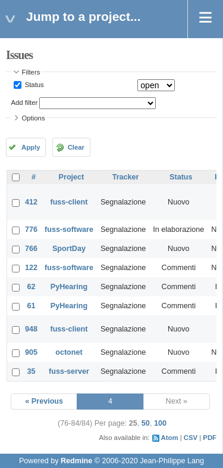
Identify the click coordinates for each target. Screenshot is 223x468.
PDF (209, 437)
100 (160, 423)
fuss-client (68, 202)
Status (33, 84)
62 (31, 287)
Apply (30, 147)
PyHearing (69, 287)
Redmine (76, 461)
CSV (190, 437)
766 (31, 248)
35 (31, 371)
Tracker (125, 177)
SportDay (69, 248)
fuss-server (69, 371)
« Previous (44, 401)
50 (146, 423)
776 (31, 229)
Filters (31, 72)
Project (71, 177)
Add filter (24, 102)
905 (31, 352)
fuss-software (69, 229)
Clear (76, 147)
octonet (68, 352)
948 (31, 329)
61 (31, 306)
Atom (169, 437)
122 (31, 268)
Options (33, 118)
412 (31, 202)
